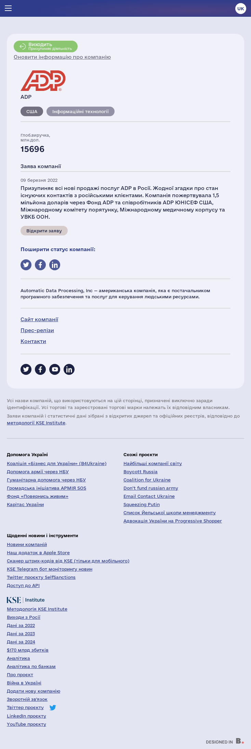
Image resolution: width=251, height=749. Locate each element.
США (31, 111)
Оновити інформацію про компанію (62, 57)
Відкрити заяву (44, 230)
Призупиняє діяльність (50, 46)
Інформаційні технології (80, 111)
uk (240, 8)
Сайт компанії (39, 319)
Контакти (33, 341)
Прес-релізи (37, 330)
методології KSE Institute (36, 422)
